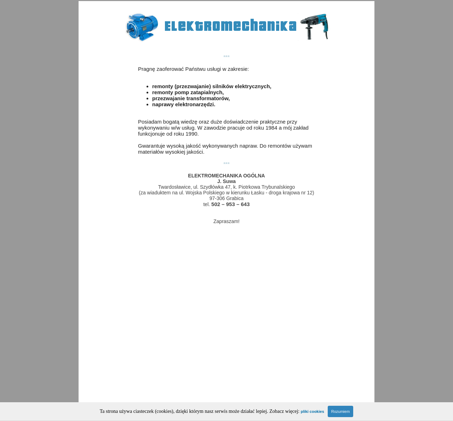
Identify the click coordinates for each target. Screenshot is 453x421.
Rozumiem (340, 411)
